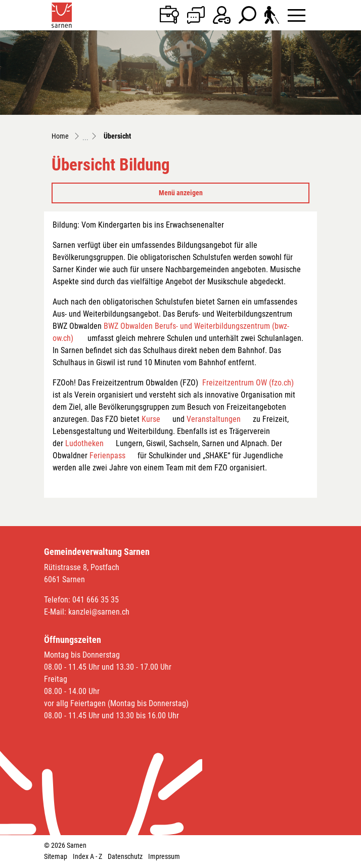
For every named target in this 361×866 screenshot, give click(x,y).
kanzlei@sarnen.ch (98, 612)
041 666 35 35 (95, 599)
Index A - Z (87, 856)
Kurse (151, 419)
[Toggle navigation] (296, 15)
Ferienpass (107, 455)
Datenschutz (125, 856)
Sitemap (55, 856)
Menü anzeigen (181, 193)
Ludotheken (84, 443)
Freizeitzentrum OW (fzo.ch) (248, 382)
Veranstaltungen (214, 419)
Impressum (164, 856)
